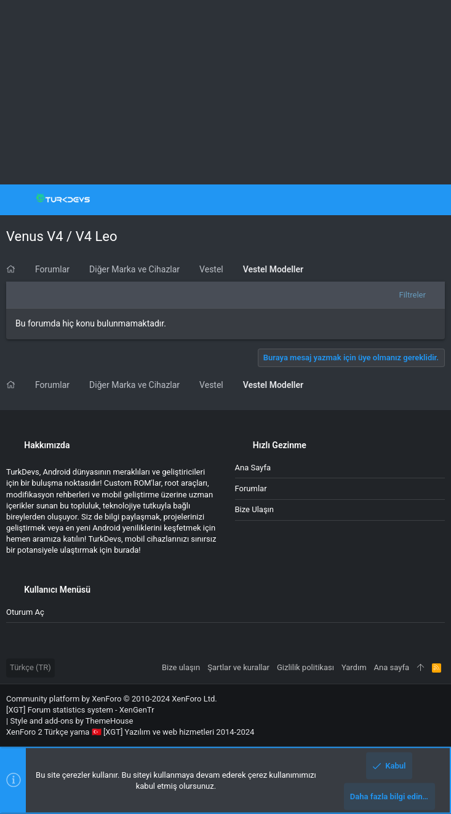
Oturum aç (25, 612)
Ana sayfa (253, 467)
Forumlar (251, 488)
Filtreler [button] (412, 294)
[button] (18, 200)
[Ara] (433, 200)
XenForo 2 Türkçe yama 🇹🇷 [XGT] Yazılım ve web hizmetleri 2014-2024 (130, 732)
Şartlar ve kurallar (238, 667)
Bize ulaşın (254, 509)
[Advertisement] (225, 92)
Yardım (354, 667)
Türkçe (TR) (30, 667)
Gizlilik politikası (305, 667)
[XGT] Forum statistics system (80, 709)
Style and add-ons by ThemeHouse (71, 720)
